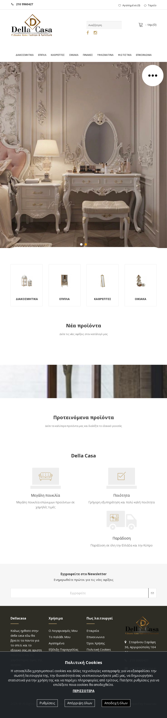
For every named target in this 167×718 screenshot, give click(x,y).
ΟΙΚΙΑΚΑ (73, 55)
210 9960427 (22, 4)
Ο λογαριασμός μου (63, 631)
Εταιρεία (93, 631)
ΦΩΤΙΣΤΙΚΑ (125, 55)
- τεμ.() (148, 24)
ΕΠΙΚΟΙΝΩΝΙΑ (144, 55)
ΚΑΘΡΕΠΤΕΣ (58, 55)
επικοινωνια (95, 637)
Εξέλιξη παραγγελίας (63, 649)
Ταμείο (150, 5)
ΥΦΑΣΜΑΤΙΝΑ (105, 55)
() (129, 5)
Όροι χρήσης (96, 643)
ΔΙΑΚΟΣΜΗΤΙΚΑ (25, 55)
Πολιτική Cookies (99, 649)
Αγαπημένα (56, 643)
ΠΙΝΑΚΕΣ (88, 55)
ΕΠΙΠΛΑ (42, 55)
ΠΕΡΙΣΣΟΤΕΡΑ (83, 691)
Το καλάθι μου (60, 637)
